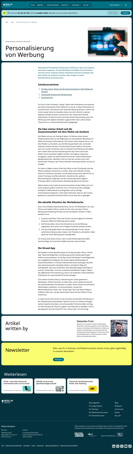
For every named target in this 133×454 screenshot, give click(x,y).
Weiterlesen (15, 375)
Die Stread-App (47, 97)
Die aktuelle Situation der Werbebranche (56, 94)
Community (119, 410)
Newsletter (17, 350)
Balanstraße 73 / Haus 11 (9, 435)
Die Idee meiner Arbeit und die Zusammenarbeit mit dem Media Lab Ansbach (63, 130)
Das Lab (118, 416)
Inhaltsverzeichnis (48, 84)
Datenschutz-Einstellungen (14, 446)
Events (117, 413)
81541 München (6, 437)
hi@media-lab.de (6, 433)
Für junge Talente (95, 406)
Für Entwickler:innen (97, 416)
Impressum (40, 446)
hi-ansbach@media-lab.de (30, 433)
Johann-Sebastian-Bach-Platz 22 (32, 435)
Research (118, 406)
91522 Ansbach (27, 437)
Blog (116, 403)
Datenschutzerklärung (52, 446)
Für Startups (93, 410)
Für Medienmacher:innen (98, 413)
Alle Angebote (94, 403)
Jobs (2, 446)
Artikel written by (16, 325)
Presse (33, 446)
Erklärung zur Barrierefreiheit (69, 446)
